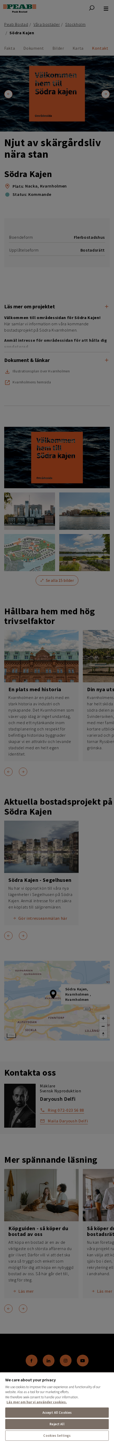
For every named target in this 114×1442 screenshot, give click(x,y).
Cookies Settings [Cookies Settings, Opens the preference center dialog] (56, 1435)
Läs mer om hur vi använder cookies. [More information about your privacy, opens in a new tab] (37, 1402)
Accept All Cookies (57, 1412)
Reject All (57, 1424)
